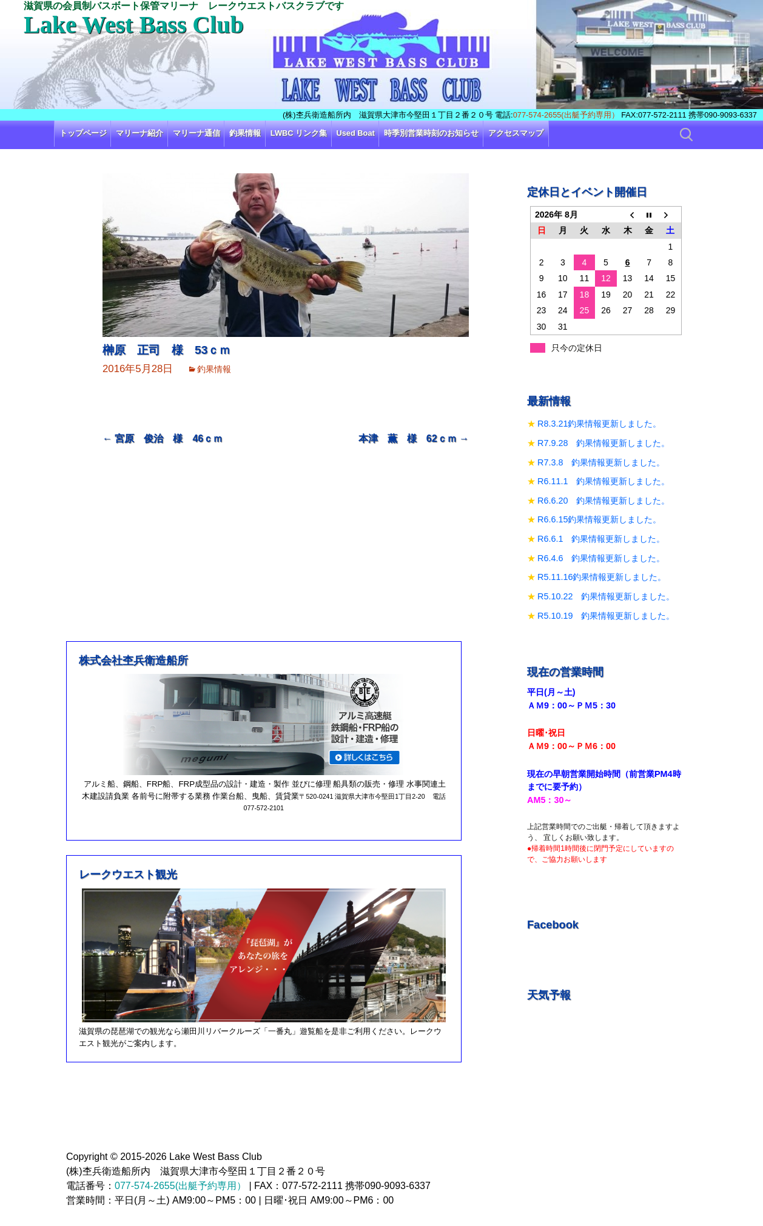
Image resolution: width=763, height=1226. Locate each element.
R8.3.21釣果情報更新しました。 (599, 423)
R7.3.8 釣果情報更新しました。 (601, 462)
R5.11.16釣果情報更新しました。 (601, 577)
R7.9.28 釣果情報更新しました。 (603, 443)
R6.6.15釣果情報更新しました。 (599, 519)
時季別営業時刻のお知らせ (431, 133)
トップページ (83, 133)
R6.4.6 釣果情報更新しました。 (601, 558)
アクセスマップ (515, 133)
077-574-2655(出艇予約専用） (566, 114)
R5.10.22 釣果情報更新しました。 (605, 596)
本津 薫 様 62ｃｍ (413, 438)
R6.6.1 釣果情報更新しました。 (601, 539)
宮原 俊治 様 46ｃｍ (163, 438)
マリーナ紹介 (139, 133)
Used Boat (356, 133)
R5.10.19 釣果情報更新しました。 (605, 616)
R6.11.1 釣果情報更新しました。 (603, 481)
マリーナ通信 (196, 133)
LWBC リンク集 (299, 133)
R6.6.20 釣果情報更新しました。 (603, 500)
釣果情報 (245, 133)
